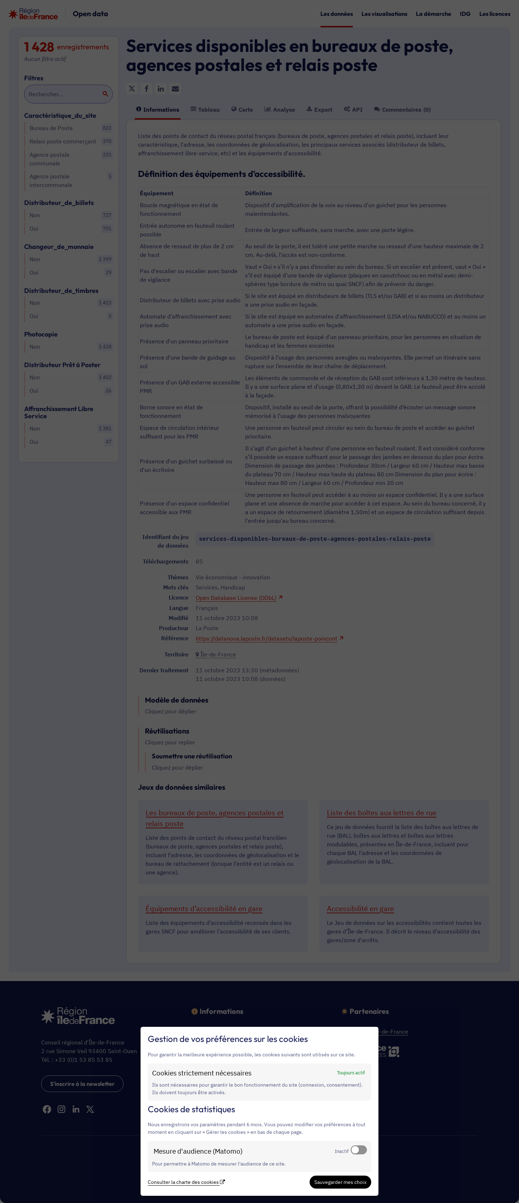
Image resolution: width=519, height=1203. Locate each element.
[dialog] (259, 1111)
